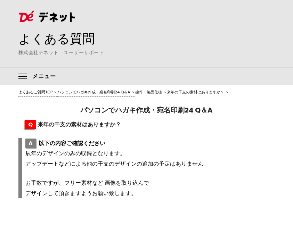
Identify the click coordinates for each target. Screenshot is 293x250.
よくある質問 (56, 38)
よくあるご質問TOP (35, 92)
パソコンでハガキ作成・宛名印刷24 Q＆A (93, 92)
